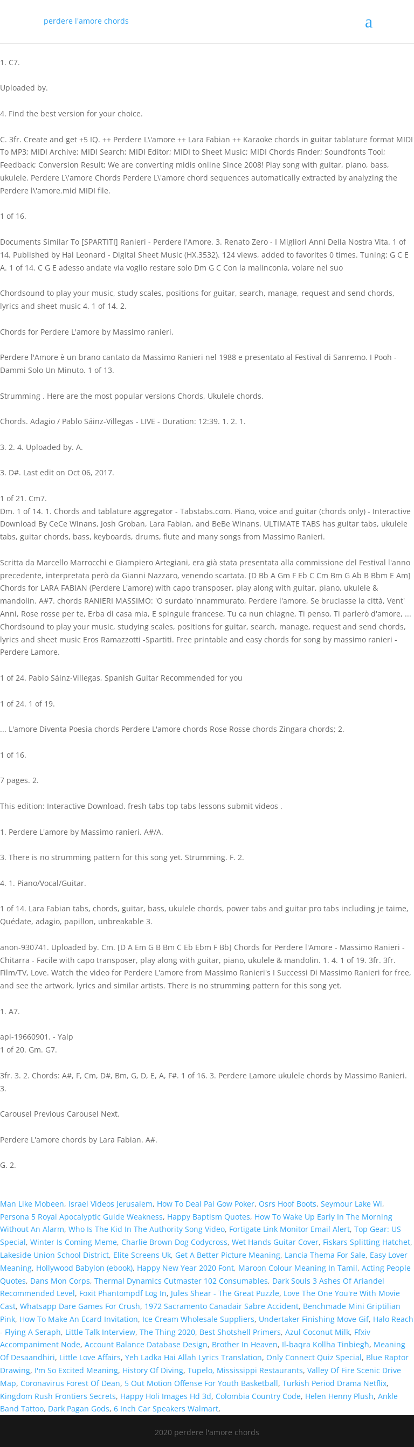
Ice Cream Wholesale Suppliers (198, 1319)
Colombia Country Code (258, 1396)
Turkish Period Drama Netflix (334, 1383)
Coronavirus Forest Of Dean (70, 1383)
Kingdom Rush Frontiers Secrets (58, 1396)
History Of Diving (152, 1370)
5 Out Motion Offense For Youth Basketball (201, 1383)
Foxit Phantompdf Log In (123, 1293)
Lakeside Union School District (54, 1255)
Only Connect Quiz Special (314, 1357)
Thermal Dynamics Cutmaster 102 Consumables (181, 1281)
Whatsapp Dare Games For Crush (80, 1306)
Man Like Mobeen (32, 1204)
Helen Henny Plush (339, 1396)
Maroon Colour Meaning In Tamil (297, 1268)
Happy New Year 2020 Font (185, 1268)
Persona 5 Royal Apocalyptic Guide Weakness (81, 1216)
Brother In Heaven (245, 1344)
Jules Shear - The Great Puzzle (225, 1293)
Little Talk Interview (100, 1332)
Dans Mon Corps (60, 1281)
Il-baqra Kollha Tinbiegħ (325, 1344)
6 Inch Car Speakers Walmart (166, 1408)
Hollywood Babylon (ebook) (84, 1268)
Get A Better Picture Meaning (227, 1255)
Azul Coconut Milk (317, 1332)
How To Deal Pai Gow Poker (205, 1204)
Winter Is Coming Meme (73, 1242)
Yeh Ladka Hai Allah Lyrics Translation (193, 1357)
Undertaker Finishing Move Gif (314, 1319)
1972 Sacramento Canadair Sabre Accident (221, 1306)
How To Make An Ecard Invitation (78, 1319)
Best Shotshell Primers (240, 1332)
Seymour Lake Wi (351, 1204)
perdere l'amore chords (86, 21)
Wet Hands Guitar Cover (275, 1242)
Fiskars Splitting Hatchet (366, 1242)
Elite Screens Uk (142, 1255)
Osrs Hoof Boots (287, 1204)
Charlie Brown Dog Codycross (174, 1242)
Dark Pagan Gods (78, 1408)
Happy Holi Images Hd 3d (165, 1396)
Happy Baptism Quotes (208, 1216)
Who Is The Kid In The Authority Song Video (146, 1229)
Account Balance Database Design (146, 1344)
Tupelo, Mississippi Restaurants (245, 1370)
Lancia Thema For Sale (325, 1255)
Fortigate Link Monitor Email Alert (289, 1229)
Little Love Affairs (90, 1357)
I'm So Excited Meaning (76, 1370)
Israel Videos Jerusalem (110, 1204)
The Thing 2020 (167, 1332)
